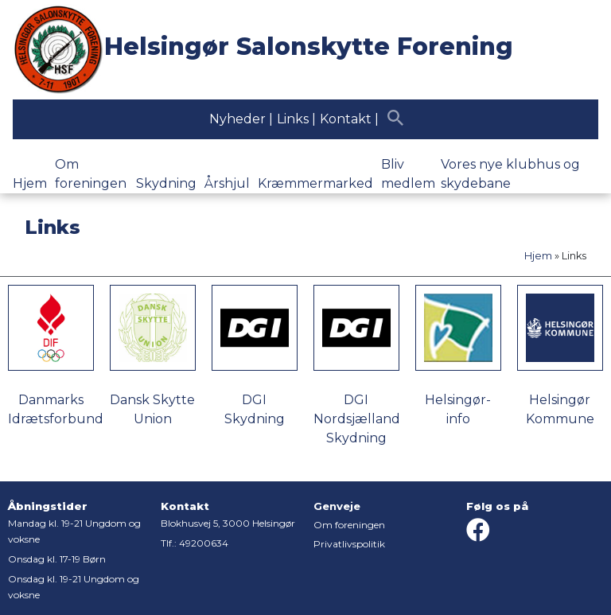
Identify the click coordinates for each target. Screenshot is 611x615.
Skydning (166, 183)
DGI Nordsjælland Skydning (356, 419)
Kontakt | (349, 119)
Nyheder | (241, 119)
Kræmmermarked (315, 183)
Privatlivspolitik (349, 544)
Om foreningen (349, 525)
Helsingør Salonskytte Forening (308, 46)
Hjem (30, 183)
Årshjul (227, 183)
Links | (296, 119)
